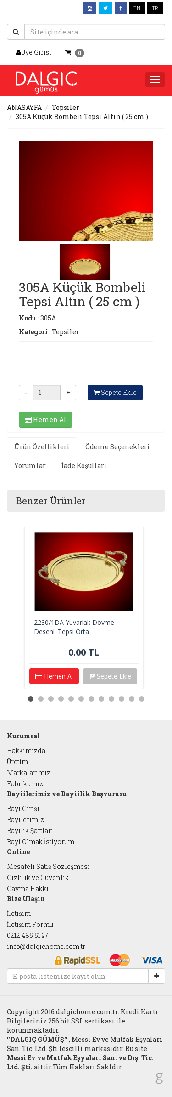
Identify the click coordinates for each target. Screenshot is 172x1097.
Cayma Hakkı (28, 888)
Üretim (17, 761)
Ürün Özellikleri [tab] (42, 446)
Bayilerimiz (25, 819)
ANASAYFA (24, 107)
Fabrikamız (25, 783)
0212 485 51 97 (27, 935)
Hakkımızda (26, 750)
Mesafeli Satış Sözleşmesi (48, 866)
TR (155, 8)
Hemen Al (46, 419)
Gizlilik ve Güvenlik (38, 877)
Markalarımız (28, 772)
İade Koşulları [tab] (84, 465)
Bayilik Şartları (30, 830)
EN (136, 8)
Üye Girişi (33, 52)
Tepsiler (65, 107)
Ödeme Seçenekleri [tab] (117, 446)
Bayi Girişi (23, 808)
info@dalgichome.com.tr (46, 946)
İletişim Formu (30, 924)
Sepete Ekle (115, 392)
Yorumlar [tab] (30, 465)
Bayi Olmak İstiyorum (40, 841)
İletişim (19, 913)
